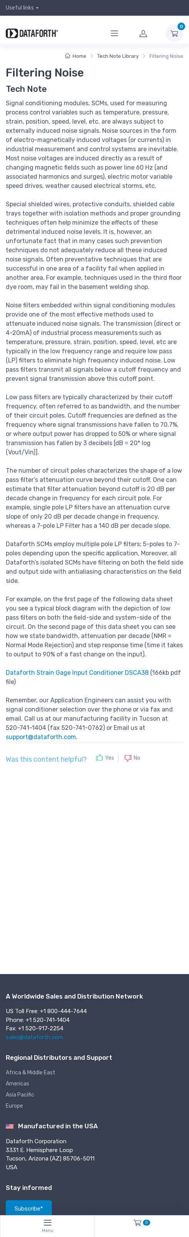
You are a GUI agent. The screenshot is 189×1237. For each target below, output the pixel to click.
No (137, 758)
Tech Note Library (118, 56)
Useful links (20, 8)
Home (75, 56)
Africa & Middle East (30, 1072)
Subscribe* (29, 1208)
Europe (14, 1106)
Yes (109, 758)
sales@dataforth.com (34, 1037)
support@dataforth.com (41, 737)
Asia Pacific (20, 1095)
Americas (17, 1083)
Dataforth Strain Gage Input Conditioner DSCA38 (77, 672)
